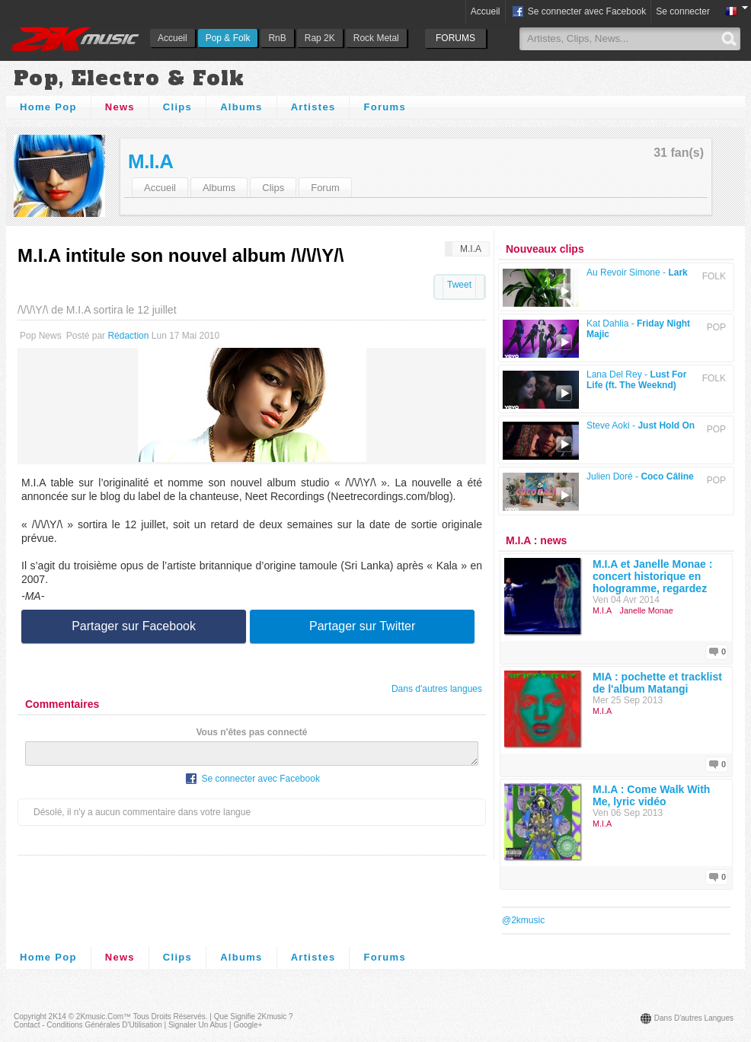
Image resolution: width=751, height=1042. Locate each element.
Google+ (247, 1025)
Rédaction (128, 335)
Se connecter (683, 11)
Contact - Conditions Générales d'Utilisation (88, 1025)
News (120, 107)
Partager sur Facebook (134, 626)
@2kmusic (523, 920)
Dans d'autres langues (436, 689)
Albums (241, 107)
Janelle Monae (646, 610)
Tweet (459, 284)
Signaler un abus (197, 1025)
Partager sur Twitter (362, 626)
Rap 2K (320, 38)
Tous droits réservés (169, 1016)
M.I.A (151, 161)
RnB (277, 38)
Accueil (172, 38)
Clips (177, 107)
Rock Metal (376, 38)
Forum (325, 187)
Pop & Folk (228, 38)
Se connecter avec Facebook (578, 12)
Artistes (313, 107)
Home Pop (48, 107)
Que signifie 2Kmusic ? (253, 1016)
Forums (384, 107)
